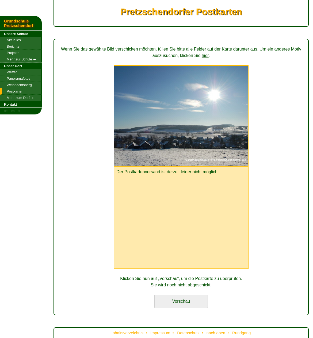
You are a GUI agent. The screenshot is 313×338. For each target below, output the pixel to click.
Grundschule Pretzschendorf (18, 23)
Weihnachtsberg (19, 85)
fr (19, 111)
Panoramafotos (18, 78)
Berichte (13, 46)
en (13, 111)
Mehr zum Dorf (20, 98)
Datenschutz (188, 333)
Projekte (13, 53)
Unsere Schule (16, 34)
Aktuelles (14, 40)
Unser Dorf (13, 66)
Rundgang (241, 333)
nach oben (216, 333)
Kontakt (10, 104)
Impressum (160, 333)
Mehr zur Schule (21, 59)
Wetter (12, 72)
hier (205, 55)
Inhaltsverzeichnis (127, 333)
